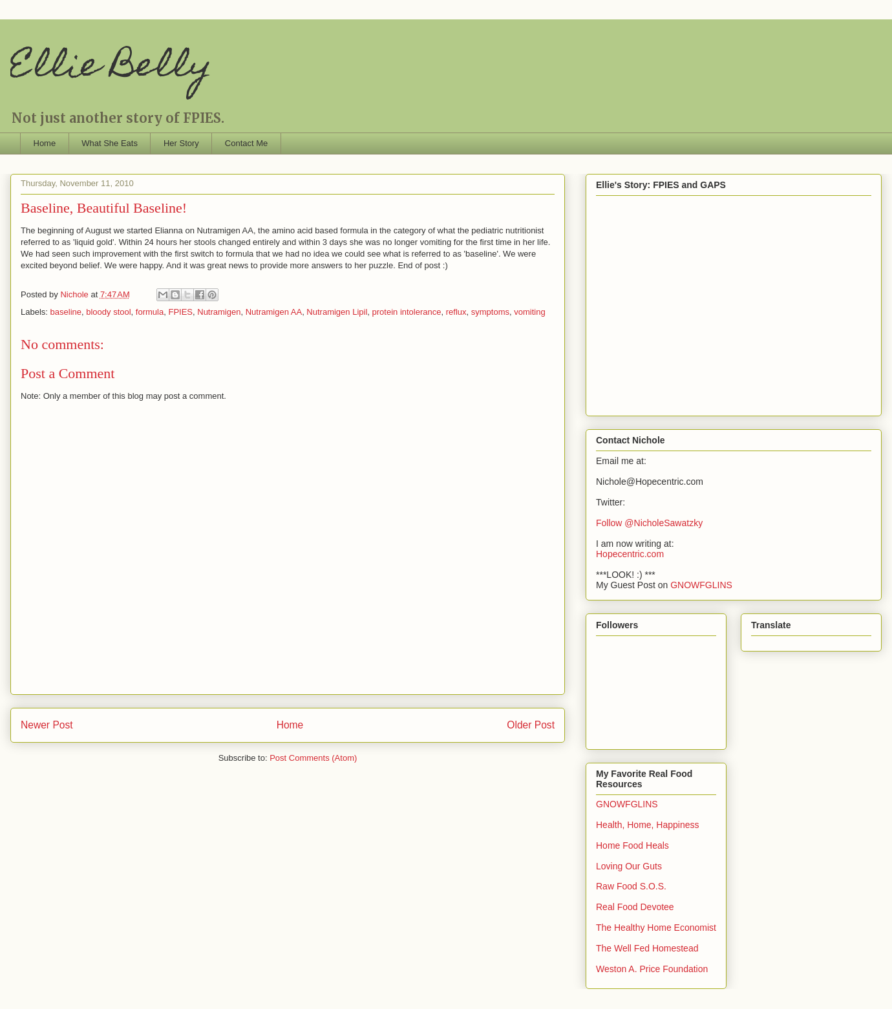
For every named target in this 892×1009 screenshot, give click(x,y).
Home (45, 143)
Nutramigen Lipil (336, 312)
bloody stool (108, 312)
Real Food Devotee (635, 907)
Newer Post (47, 724)
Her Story (181, 143)
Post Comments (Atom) (313, 758)
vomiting (529, 312)
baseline (65, 312)
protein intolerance (406, 312)
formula (150, 312)
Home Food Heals (632, 845)
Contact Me (246, 143)
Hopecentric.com (630, 554)
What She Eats (109, 143)
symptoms (490, 312)
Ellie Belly (111, 68)
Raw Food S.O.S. (631, 886)
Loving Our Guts (629, 866)
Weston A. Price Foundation (652, 969)
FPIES (180, 312)
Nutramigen (218, 312)
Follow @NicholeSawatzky (649, 523)
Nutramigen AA (274, 312)
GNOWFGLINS (701, 585)
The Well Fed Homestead (647, 948)
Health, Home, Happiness (647, 825)
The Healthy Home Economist (656, 927)
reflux (456, 312)
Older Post (531, 724)
